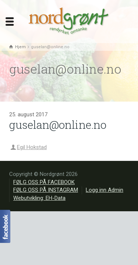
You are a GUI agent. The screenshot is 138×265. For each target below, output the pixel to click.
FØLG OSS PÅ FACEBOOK (44, 182)
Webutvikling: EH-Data (39, 198)
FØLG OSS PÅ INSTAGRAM (45, 190)
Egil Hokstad (32, 147)
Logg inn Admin (104, 190)
